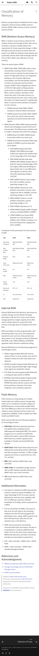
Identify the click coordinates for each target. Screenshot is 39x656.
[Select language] (32, 2)
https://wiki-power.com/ (18, 576)
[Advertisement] (19, 613)
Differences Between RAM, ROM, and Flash (19, 563)
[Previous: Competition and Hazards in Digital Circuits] (2, 641)
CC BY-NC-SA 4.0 (26, 579)
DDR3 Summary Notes (12, 572)
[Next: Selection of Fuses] (27, 641)
